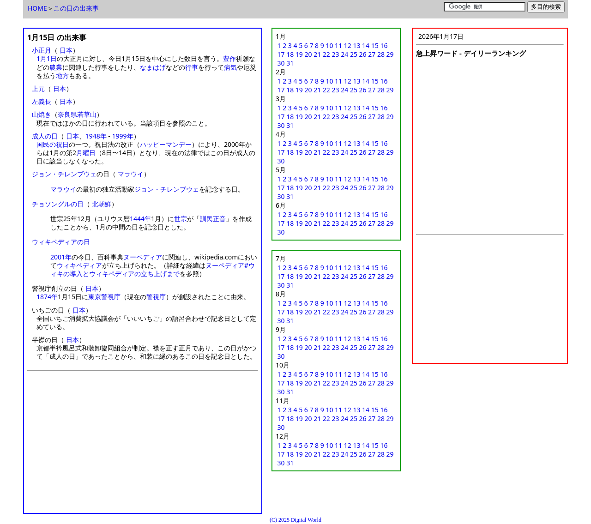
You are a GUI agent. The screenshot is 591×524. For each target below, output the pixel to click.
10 (329, 45)
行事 (191, 67)
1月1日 (46, 58)
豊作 (229, 58)
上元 (38, 88)
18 (290, 54)
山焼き (41, 114)
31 (290, 63)
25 (353, 54)
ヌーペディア (142, 257)
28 (381, 54)
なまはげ (153, 67)
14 (365, 45)
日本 (66, 50)
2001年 (61, 257)
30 (281, 63)
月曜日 (86, 152)
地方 (62, 75)
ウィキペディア (79, 265)
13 (356, 45)
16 (383, 45)
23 (335, 54)
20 (308, 54)
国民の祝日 (52, 144)
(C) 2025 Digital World (295, 520)
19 (299, 54)
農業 (55, 67)
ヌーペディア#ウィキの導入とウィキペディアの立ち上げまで (152, 269)
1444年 (140, 218)
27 (371, 54)
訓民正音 (213, 218)
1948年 (96, 136)
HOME (37, 8)
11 (338, 45)
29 (390, 54)
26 (363, 54)
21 (317, 54)
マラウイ (131, 173)
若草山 (86, 114)
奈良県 (67, 114)
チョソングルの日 (58, 203)
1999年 (122, 136)
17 (281, 54)
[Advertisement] (142, 445)
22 (326, 54)
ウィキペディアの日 (61, 241)
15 (375, 45)
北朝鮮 (101, 203)
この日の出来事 (76, 8)
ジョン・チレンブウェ (64, 173)
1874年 (47, 296)
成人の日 (45, 136)
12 (347, 45)
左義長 (41, 101)
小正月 (41, 50)
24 (344, 54)
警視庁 (156, 296)
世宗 (180, 218)
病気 (230, 67)
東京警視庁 (104, 296)
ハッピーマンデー (166, 144)
